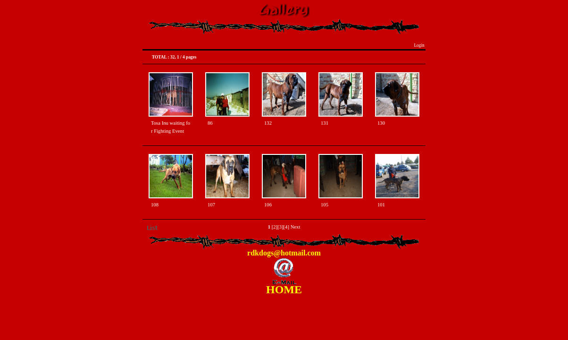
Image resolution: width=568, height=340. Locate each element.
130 (381, 123)
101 (381, 204)
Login (419, 45)
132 (268, 123)
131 (324, 123)
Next (296, 227)
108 (155, 204)
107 (211, 204)
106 (268, 204)
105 (324, 204)
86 (210, 123)
